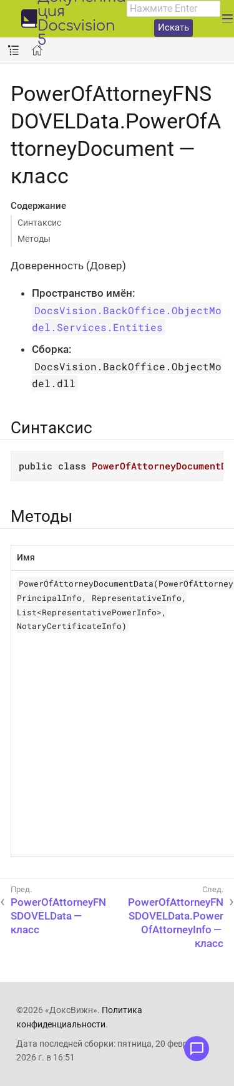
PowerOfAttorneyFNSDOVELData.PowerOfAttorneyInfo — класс (175, 922)
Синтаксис (39, 223)
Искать (173, 27)
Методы (34, 239)
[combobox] (173, 9)
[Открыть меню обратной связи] (196, 1048)
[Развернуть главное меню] (227, 18)
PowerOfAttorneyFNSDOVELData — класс (58, 916)
